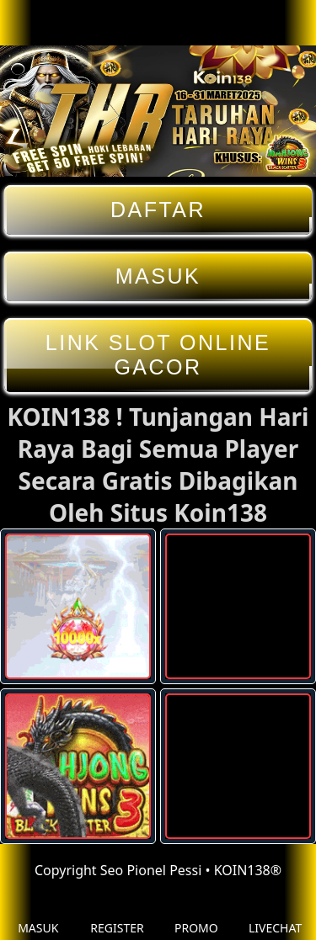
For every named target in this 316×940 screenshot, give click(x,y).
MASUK (158, 276)
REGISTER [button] (116, 915)
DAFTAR (158, 210)
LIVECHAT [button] (275, 915)
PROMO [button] (196, 915)
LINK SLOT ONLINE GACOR (158, 355)
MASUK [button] (38, 915)
